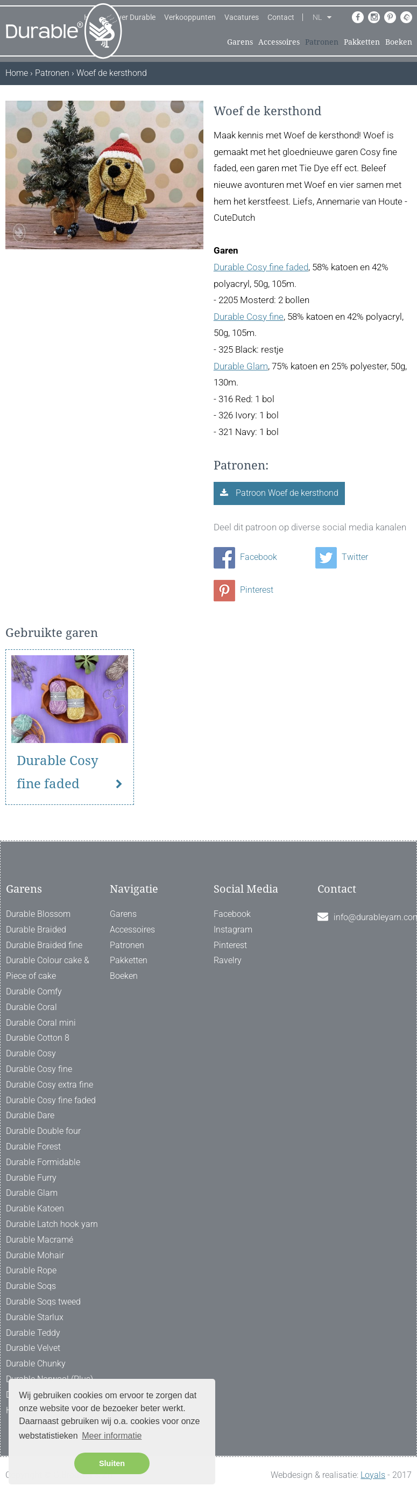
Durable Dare (30, 1115)
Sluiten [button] (112, 1463)
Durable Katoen (35, 1208)
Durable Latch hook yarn (52, 1224)
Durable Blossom (38, 914)
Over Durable (134, 17)
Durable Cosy (31, 1053)
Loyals (373, 1475)
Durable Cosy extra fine (49, 1085)
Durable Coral (31, 1007)
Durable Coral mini (41, 1023)
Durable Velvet (33, 1348)
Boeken (398, 42)
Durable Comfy (34, 991)
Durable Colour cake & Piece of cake (47, 968)
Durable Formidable (43, 1162)
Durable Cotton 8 (37, 1038)
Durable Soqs (31, 1286)
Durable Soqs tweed (43, 1301)
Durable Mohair (35, 1255)
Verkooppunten (190, 17)
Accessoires (279, 42)
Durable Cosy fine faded (261, 267)
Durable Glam (241, 366)
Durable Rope (31, 1270)
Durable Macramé (39, 1240)
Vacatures (241, 17)
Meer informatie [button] (112, 1435)
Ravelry (228, 960)
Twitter (341, 557)
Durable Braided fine (44, 945)
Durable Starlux (34, 1317)
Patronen (321, 42)
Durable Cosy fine (249, 316)
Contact (280, 17)
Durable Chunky (36, 1363)
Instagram (233, 929)
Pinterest (243, 590)
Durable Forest (33, 1146)
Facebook (245, 557)
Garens (240, 42)
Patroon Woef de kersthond (286, 493)
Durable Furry (31, 1178)
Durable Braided (36, 929)
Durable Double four (43, 1131)
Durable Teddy (33, 1333)
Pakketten (362, 42)
